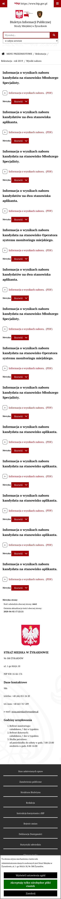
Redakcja (30, 802)
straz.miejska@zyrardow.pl (25, 711)
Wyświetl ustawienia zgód (30, 875)
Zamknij (30, 893)
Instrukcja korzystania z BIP (30, 813)
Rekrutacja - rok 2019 (12, 60)
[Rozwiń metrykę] (20, 101)
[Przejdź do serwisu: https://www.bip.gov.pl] (30, 3)
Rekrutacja (40, 53)
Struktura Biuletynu (31, 792)
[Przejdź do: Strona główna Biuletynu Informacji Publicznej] (3, 54)
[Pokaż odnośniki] (3, 3)
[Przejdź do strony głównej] (30, 19)
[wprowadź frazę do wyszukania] (26, 35)
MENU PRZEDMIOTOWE (19, 53)
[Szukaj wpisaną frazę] (54, 35)
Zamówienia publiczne (30, 781)
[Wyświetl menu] (57, 3)
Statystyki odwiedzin (30, 844)
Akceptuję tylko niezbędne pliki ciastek (30, 884)
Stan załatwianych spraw (30, 771)
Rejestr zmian (30, 823)
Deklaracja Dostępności (30, 834)
